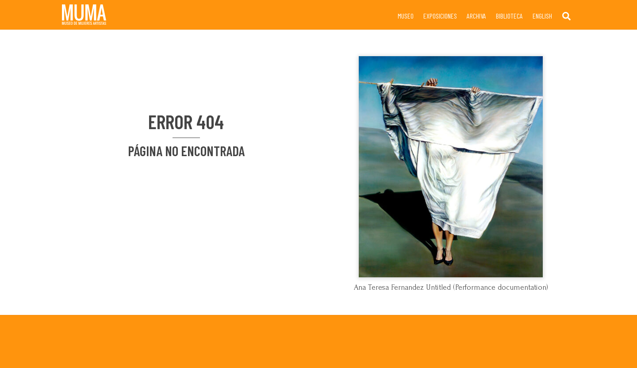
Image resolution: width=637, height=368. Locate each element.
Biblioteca (509, 16)
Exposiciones (440, 16)
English (542, 16)
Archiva (476, 16)
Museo (406, 16)
